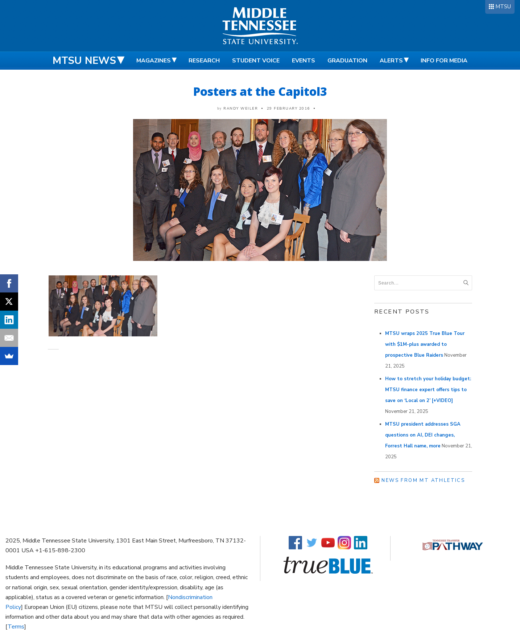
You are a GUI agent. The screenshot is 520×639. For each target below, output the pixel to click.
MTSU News (84, 60)
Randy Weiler (240, 108)
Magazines (153, 61)
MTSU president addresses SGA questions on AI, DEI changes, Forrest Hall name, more (423, 435)
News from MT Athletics (423, 480)
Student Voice (256, 61)
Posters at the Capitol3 (260, 91)
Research (204, 61)
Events (303, 61)
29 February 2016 (288, 108)
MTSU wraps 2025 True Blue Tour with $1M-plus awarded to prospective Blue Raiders (425, 344)
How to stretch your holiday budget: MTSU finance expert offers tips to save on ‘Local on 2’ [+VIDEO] (428, 390)
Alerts (391, 61)
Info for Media (444, 61)
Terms (16, 627)
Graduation (347, 61)
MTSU (503, 6)
